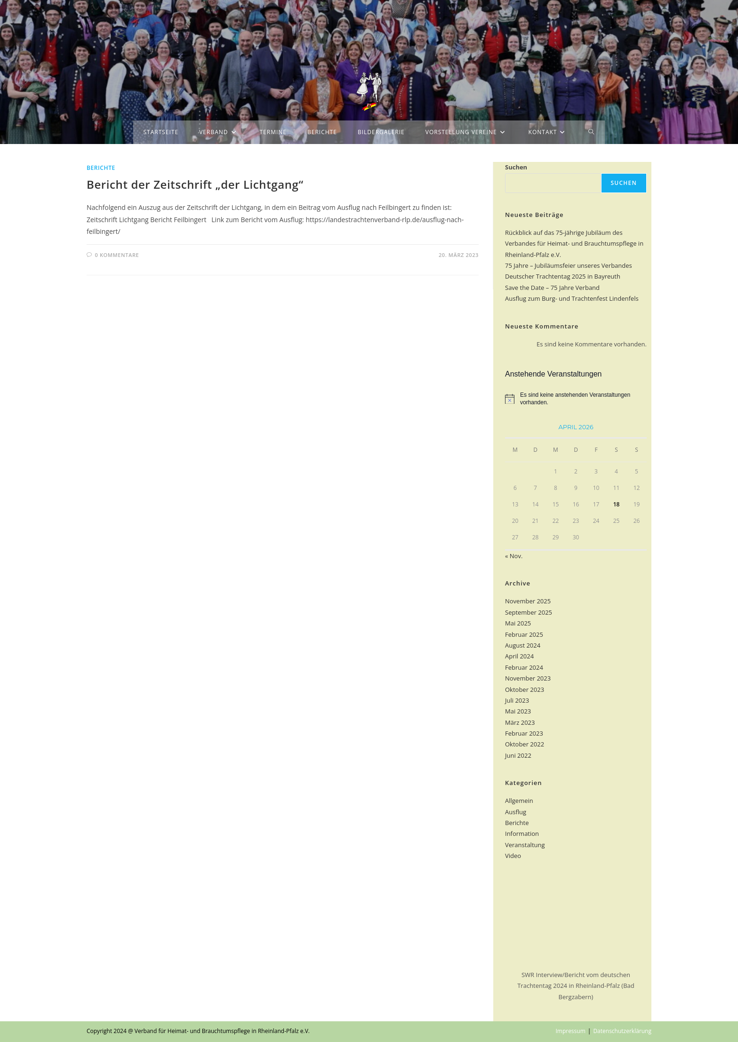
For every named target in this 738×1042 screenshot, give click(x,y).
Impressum (570, 1031)
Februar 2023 (524, 733)
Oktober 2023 (524, 689)
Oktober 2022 (524, 744)
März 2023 (520, 722)
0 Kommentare (117, 254)
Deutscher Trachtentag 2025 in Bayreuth (562, 276)
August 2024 (522, 645)
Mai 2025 (518, 623)
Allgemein (519, 800)
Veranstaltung (525, 845)
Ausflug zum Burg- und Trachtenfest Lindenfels (572, 298)
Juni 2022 (518, 755)
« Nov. (513, 556)
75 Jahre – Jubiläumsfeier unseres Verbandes (568, 265)
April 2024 (519, 656)
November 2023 (528, 678)
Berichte (101, 168)
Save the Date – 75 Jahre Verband (552, 287)
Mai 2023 (518, 711)
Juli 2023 (517, 700)
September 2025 (528, 612)
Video (513, 855)
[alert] (576, 399)
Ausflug (515, 812)
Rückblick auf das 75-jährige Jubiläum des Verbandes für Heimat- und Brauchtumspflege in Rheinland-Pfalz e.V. (574, 243)
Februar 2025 (524, 634)
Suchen (516, 167)
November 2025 (528, 601)
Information (522, 833)
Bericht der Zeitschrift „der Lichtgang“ (195, 184)
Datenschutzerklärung (622, 1031)
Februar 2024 (524, 667)
